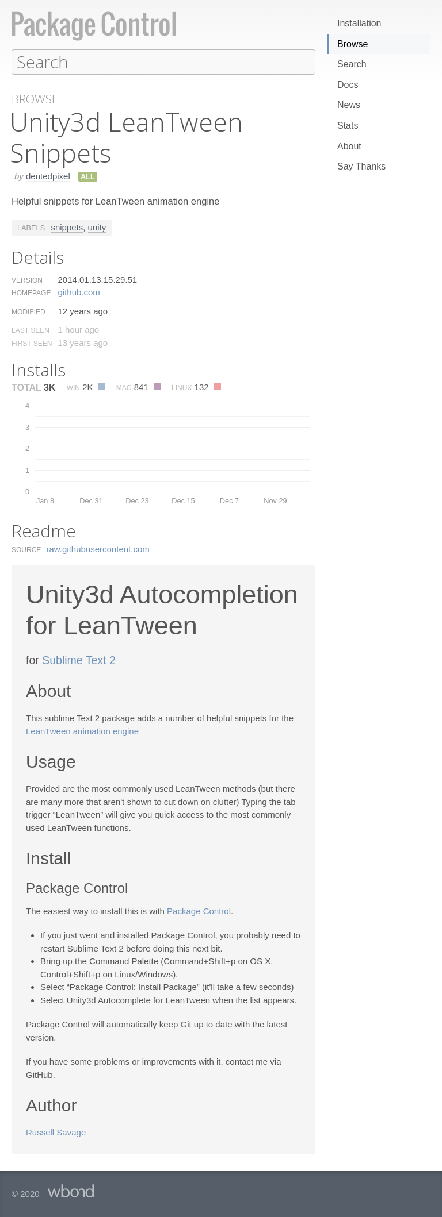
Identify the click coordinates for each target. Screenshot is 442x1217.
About (349, 146)
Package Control (199, 910)
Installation (359, 23)
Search (352, 64)
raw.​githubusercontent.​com (98, 548)
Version (27, 280)
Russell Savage (56, 1132)
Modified (28, 311)
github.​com (79, 291)
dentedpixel (48, 175)
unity (97, 227)
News (348, 105)
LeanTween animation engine (82, 730)
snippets (67, 227)
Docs (347, 85)
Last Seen (30, 330)
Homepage (31, 292)
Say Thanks (361, 166)
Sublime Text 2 (79, 659)
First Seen (32, 343)
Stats (347, 125)
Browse (352, 44)
